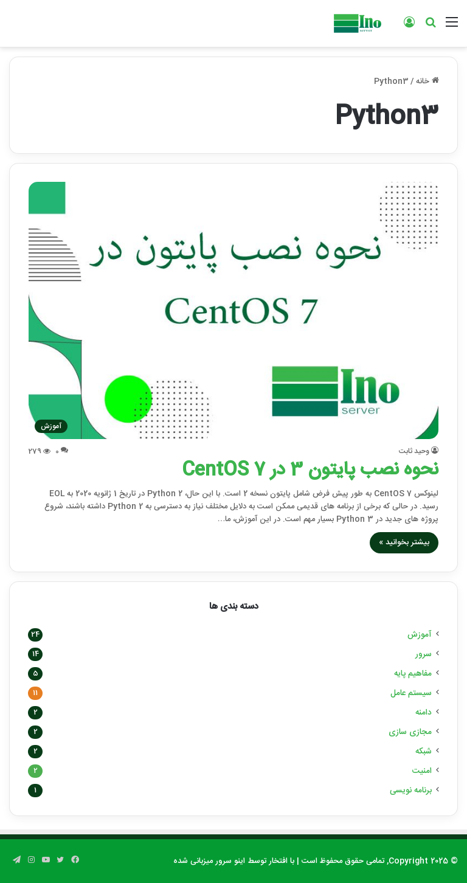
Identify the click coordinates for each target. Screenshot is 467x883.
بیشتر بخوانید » (404, 542)
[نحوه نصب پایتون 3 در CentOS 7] (234, 310)
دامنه (423, 712)
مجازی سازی (410, 732)
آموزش (419, 635)
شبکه (423, 751)
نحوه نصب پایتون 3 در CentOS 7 (310, 470)
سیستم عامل (411, 693)
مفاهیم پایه (413, 673)
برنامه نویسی (411, 790)
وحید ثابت (414, 451)
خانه (427, 81)
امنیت (422, 771)
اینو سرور (230, 861)
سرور (423, 654)
